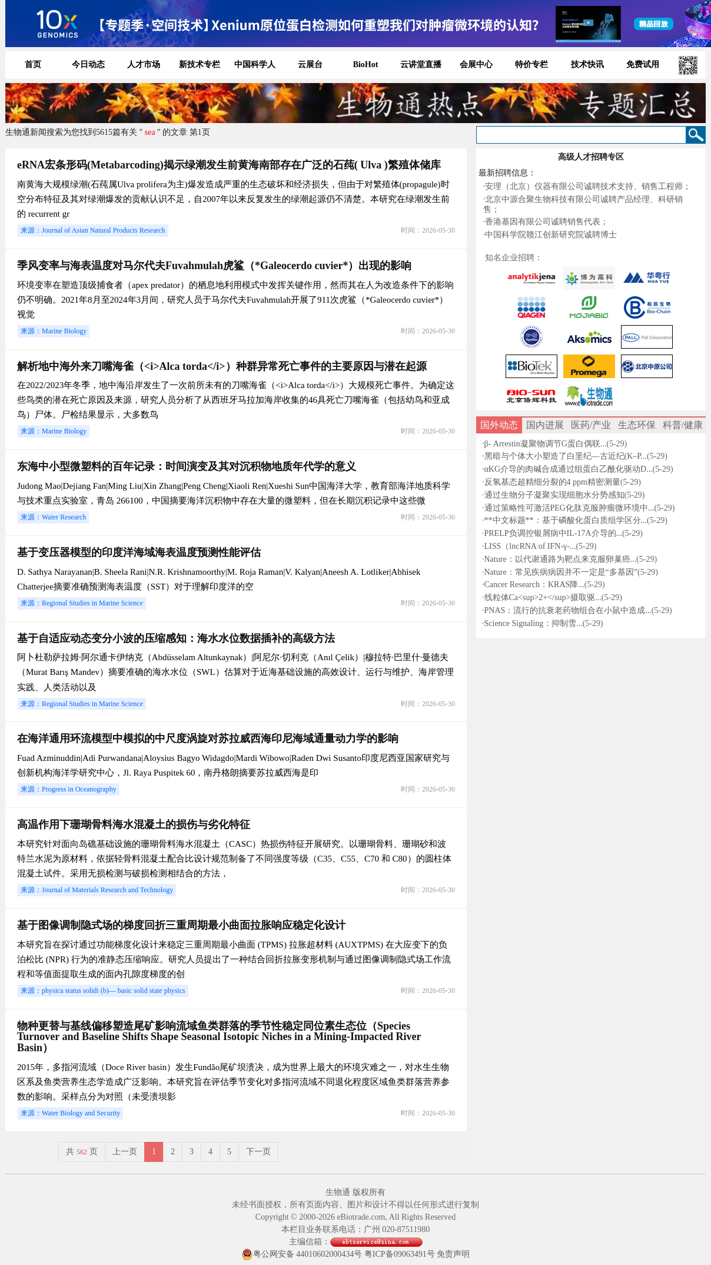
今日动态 (88, 64)
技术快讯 (587, 64)
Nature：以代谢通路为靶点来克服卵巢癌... (560, 559)
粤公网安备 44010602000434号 (302, 1254)
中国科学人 (254, 64)
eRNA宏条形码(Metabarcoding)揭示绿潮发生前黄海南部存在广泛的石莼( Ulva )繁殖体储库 (229, 165)
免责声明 (453, 1254)
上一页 (124, 1151)
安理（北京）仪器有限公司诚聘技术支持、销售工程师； (588, 186)
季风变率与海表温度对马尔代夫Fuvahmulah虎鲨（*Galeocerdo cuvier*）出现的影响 (214, 265)
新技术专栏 (199, 64)
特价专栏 (531, 64)
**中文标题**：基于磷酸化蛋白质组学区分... (565, 520)
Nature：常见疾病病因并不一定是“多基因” (561, 572)
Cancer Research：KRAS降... (534, 584)
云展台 (310, 64)
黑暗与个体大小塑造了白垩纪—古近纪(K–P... (565, 456)
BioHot (365, 64)
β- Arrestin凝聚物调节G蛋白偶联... (545, 443)
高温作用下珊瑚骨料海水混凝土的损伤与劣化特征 (133, 824)
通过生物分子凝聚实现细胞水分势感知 (554, 495)
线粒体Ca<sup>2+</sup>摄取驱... (543, 597)
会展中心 (476, 64)
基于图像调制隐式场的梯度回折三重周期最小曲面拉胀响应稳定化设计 (181, 925)
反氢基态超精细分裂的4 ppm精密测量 (552, 482)
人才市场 (143, 64)
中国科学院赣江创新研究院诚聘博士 (551, 234)
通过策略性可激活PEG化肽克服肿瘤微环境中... (569, 508)
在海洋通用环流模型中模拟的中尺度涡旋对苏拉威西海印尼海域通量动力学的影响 (207, 738)
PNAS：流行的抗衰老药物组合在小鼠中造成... (568, 610)
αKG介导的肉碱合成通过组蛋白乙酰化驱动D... (568, 469)
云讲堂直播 (420, 64)
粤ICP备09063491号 (399, 1254)
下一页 (258, 1151)
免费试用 (642, 64)
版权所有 (369, 1192)
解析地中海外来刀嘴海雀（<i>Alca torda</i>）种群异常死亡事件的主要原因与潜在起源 (222, 366)
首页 (33, 64)
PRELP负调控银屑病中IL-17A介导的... (553, 533)
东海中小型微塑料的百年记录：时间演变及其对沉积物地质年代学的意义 (186, 466)
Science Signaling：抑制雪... (533, 623)
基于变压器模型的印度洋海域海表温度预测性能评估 (139, 552)
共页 (82, 1151)
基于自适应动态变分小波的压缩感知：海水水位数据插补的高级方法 (176, 638)
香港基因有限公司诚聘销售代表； (547, 221)
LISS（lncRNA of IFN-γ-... (530, 546)
